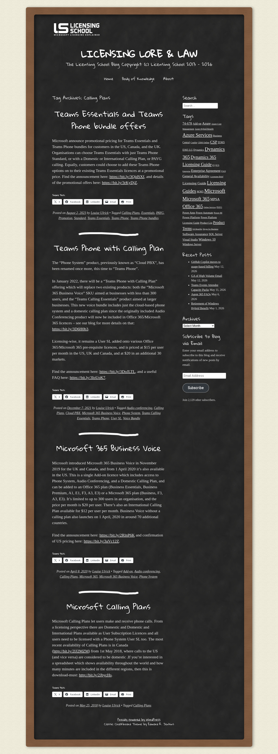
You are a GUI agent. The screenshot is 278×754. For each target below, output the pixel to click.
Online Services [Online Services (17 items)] (210, 207)
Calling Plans (131, 213)
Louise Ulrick (100, 213)
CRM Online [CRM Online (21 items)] (204, 142)
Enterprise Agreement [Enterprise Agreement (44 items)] (205, 171)
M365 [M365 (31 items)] (200, 191)
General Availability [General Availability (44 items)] (196, 176)
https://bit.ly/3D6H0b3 (70, 329)
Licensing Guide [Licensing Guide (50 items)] (194, 183)
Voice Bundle (131, 418)
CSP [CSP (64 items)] (213, 142)
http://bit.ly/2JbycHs (95, 675)
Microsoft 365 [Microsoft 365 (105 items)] (196, 198)
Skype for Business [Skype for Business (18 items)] (210, 229)
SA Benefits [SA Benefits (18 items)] (197, 229)
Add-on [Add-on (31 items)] (197, 123)
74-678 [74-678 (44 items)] (187, 123)
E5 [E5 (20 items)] (213, 165)
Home (108, 78)
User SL (116, 418)
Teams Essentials (98, 218)
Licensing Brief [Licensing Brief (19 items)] (216, 177)
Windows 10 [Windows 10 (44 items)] (207, 239)
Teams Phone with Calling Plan (109, 247)
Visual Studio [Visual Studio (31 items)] (190, 239)
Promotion (65, 218)
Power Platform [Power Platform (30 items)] (191, 217)
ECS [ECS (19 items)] (217, 165)
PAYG (160, 213)
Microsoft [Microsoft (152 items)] (214, 191)
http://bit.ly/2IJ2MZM (71, 651)
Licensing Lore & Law (139, 54)
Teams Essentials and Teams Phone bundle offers (108, 119)
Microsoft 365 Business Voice (101, 413)
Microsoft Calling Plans (109, 606)
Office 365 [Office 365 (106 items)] (193, 206)
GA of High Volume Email (206, 275)
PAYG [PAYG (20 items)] (219, 207)
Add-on (128, 571)
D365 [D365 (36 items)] (221, 142)
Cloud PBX (73, 413)
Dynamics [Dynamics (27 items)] (198, 149)
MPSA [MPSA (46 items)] (215, 199)
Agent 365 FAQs (201, 294)
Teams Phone (120, 218)
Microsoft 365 (88, 576)
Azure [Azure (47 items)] (206, 123)
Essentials (147, 213)
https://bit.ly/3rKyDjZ (119, 182)
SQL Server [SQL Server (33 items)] (216, 234)
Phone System (131, 413)
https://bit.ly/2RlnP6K (117, 535)
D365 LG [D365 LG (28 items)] (188, 149)
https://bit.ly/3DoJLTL (117, 371)
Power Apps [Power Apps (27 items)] (189, 212)
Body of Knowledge (138, 78)
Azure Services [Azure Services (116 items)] (197, 135)
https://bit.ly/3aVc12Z (101, 541)
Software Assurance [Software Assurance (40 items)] (195, 234)
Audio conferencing (139, 408)
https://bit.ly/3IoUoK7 (87, 377)
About (168, 78)
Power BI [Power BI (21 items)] (218, 213)
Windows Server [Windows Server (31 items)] (192, 244)
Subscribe (196, 388)
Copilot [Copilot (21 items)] (194, 142)
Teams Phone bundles (144, 218)
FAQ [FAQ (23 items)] (223, 171)
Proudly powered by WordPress (139, 719)
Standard (80, 218)
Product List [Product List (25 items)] (206, 223)
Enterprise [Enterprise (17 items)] (187, 171)
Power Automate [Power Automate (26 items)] (204, 212)
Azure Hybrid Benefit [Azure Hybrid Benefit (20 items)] (204, 129)
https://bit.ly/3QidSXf (126, 176)
